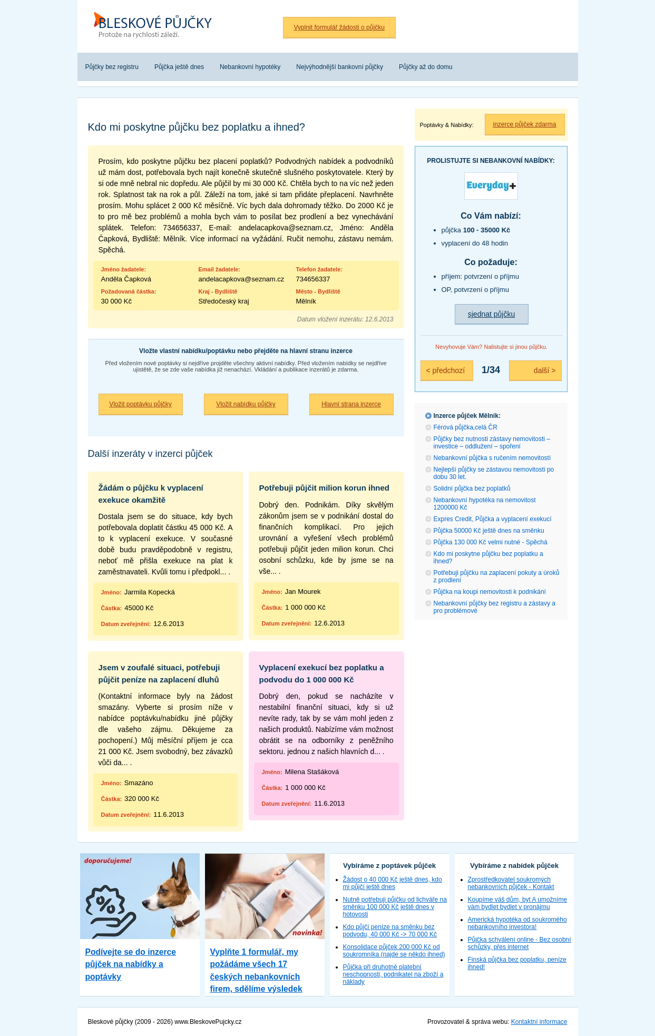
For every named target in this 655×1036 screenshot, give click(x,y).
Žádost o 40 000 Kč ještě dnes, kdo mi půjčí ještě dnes (392, 883)
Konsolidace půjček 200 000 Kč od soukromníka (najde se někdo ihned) (394, 950)
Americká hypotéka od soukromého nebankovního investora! (517, 923)
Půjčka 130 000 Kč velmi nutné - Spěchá (491, 542)
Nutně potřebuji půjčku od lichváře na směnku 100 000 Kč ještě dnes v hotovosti (395, 907)
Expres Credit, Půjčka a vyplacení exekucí (493, 519)
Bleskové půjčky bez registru (156, 26)
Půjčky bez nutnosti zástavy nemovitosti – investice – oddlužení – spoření (492, 442)
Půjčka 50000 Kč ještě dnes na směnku (489, 530)
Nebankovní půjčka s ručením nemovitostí (492, 458)
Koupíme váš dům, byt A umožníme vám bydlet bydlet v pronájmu (518, 903)
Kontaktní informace (539, 1021)
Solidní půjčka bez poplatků (472, 488)
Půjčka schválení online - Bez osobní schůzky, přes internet (519, 943)
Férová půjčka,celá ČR (465, 427)
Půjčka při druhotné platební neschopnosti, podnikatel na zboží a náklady (393, 974)
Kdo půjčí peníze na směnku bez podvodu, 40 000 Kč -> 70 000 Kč (390, 930)
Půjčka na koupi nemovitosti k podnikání (490, 591)
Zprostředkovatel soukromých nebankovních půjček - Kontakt (511, 883)
